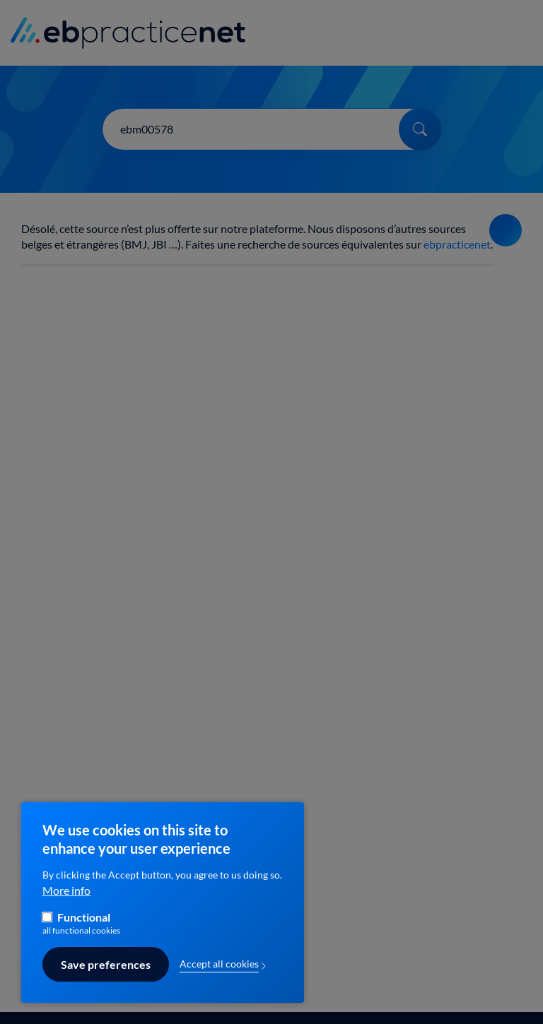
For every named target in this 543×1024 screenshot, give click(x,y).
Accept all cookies (219, 971)
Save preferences (106, 971)
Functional (83, 923)
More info (66, 897)
